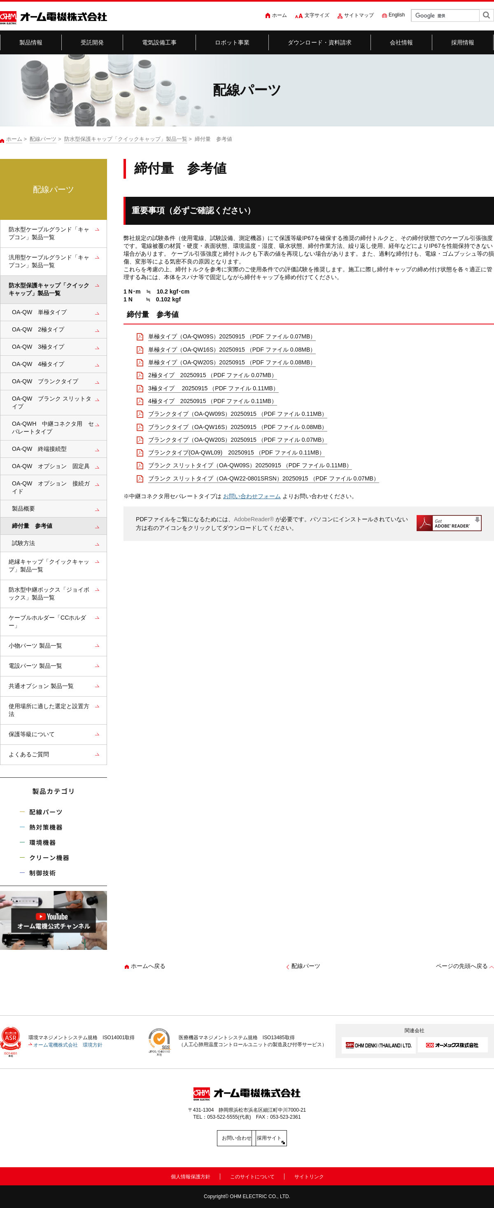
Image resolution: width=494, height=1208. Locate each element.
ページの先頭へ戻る (462, 966)
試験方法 (23, 543)
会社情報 (401, 42)
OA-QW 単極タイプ (39, 312)
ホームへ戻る (148, 966)
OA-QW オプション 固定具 (51, 466)
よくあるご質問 (29, 754)
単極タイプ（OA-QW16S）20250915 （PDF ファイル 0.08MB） (232, 349)
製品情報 (31, 42)
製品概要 (23, 508)
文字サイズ (317, 15)
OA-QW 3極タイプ (38, 346)
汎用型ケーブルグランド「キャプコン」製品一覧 (49, 261)
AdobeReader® (254, 519)
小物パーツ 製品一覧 (35, 645)
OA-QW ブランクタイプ (45, 381)
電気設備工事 (159, 42)
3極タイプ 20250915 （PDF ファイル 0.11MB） (213, 388)
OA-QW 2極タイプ (38, 329)
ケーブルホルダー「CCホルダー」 (47, 621)
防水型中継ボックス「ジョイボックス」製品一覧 (49, 593)
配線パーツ (43, 139)
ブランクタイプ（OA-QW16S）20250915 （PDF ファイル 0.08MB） (237, 427)
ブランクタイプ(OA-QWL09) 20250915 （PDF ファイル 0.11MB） (236, 452)
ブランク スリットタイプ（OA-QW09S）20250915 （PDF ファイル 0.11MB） (250, 465)
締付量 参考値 (32, 525)
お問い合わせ (210, 1138)
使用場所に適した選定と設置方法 (49, 710)
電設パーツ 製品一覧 (35, 665)
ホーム (279, 15)
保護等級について (32, 734)
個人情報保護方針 (190, 1175)
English (397, 15)
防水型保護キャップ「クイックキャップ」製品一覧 (125, 139)
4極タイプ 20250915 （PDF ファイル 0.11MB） (212, 401)
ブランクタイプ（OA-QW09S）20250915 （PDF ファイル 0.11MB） (237, 413)
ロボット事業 (232, 42)
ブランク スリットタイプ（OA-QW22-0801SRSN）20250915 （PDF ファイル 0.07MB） (263, 478)
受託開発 (92, 42)
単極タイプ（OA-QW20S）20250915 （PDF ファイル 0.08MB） (232, 362)
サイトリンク (309, 1175)
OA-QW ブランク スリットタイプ (51, 402)
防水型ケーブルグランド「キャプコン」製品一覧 (49, 233)
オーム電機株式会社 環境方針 (68, 1044)
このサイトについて (252, 1175)
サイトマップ (359, 15)
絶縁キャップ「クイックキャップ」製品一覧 (49, 565)
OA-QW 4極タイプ (38, 364)
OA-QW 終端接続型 (39, 448)
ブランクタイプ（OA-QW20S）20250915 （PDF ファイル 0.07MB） (237, 439)
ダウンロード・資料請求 (320, 42)
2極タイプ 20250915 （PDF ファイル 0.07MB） (212, 375)
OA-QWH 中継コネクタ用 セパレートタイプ (53, 427)
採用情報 (463, 42)
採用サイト (284, 1138)
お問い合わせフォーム (252, 496)
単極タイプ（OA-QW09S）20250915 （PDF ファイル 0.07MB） (232, 336)
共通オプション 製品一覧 (41, 686)
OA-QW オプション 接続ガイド (51, 487)
